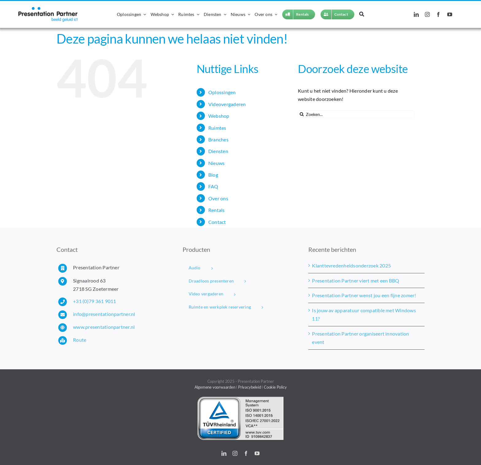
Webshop (218, 116)
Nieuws (216, 163)
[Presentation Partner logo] (48, 9)
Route (79, 340)
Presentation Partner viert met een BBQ (355, 280)
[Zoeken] (361, 14)
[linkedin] (416, 14)
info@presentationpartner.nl (104, 314)
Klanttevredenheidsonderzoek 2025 (351, 265)
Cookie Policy (275, 387)
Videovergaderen (227, 104)
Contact (217, 222)
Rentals (216, 210)
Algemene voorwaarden (214, 387)
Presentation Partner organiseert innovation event (360, 338)
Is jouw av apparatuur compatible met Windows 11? (364, 314)
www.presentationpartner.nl (104, 327)
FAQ (213, 186)
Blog (213, 175)
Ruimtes (217, 128)
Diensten (218, 151)
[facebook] (438, 14)
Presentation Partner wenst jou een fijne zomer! (364, 295)
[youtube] (449, 14)
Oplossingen (222, 92)
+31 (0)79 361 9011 (94, 301)
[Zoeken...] (356, 114)
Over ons (218, 198)
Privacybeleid (249, 387)
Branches (218, 139)
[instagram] (427, 14)
